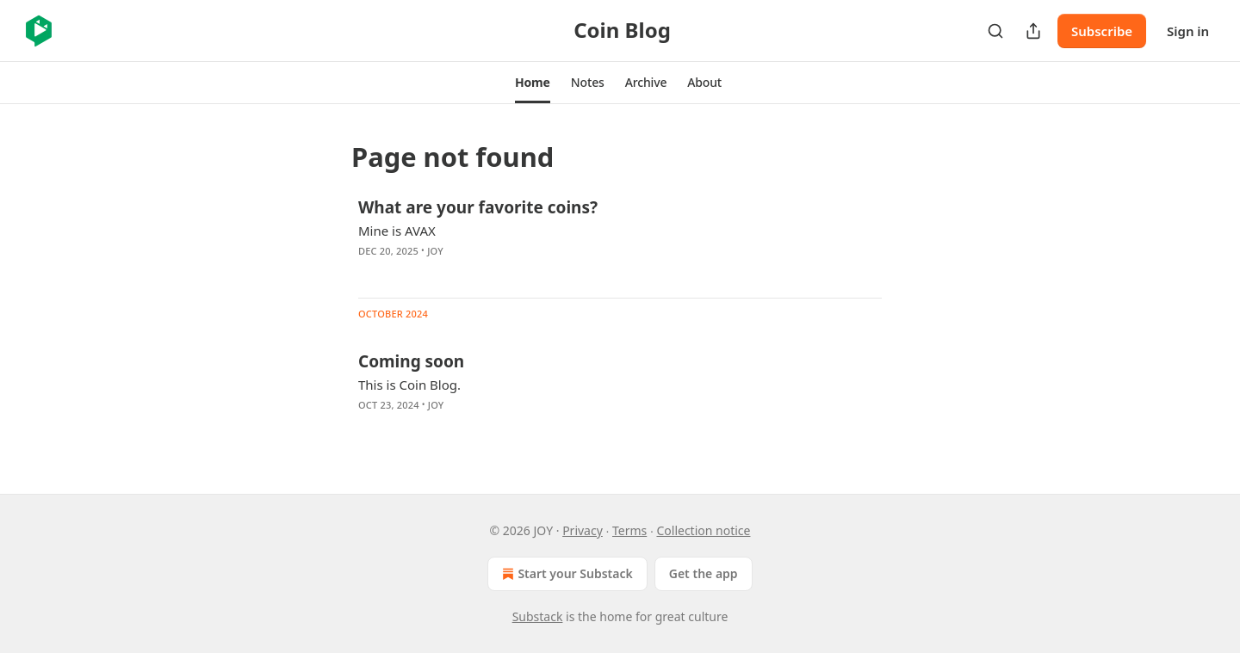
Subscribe (1101, 31)
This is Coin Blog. (409, 384)
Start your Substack (565, 573)
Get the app (703, 573)
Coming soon (411, 361)
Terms (629, 530)
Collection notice (703, 530)
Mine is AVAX (397, 230)
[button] (533, 82)
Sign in (1188, 31)
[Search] (995, 31)
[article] (620, 240)
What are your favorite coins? (478, 207)
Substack (537, 616)
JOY (435, 250)
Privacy (582, 530)
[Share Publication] (1033, 31)
